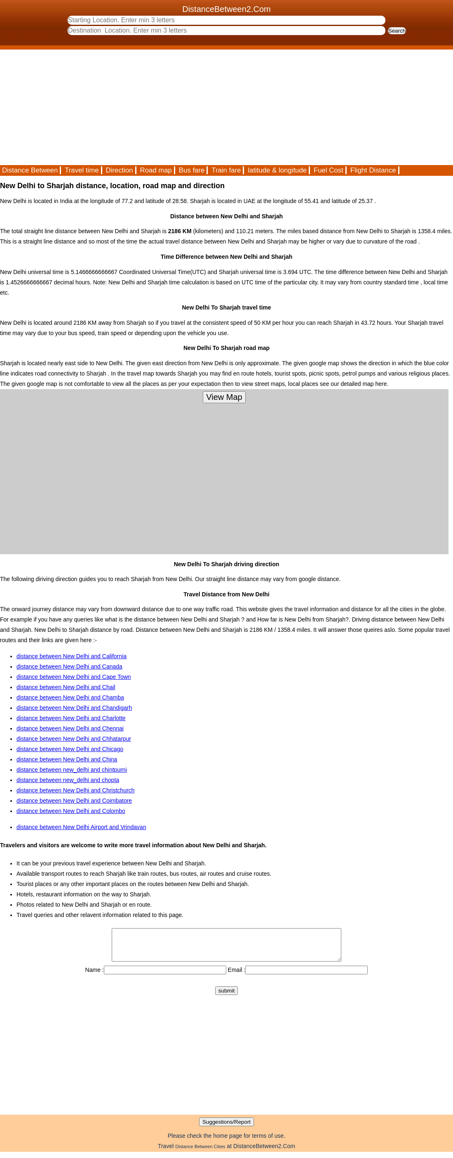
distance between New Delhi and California (71, 656)
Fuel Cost (328, 170)
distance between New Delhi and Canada (69, 666)
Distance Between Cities (200, 1152)
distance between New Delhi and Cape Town (73, 677)
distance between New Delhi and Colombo (70, 811)
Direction (119, 170)
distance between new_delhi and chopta (67, 780)
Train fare (226, 170)
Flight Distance (373, 170)
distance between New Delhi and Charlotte (71, 718)
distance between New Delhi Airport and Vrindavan (81, 827)
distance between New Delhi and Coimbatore (74, 800)
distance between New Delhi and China (66, 759)
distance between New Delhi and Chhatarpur (73, 738)
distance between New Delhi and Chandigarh (74, 707)
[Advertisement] (226, 107)
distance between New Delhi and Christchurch (75, 790)
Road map (156, 170)
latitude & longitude (277, 170)
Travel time (82, 170)
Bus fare (192, 170)
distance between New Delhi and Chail (65, 687)
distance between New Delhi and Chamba (70, 697)
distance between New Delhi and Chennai (70, 728)
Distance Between (30, 170)
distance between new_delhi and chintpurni (71, 769)
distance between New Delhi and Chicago (69, 749)
